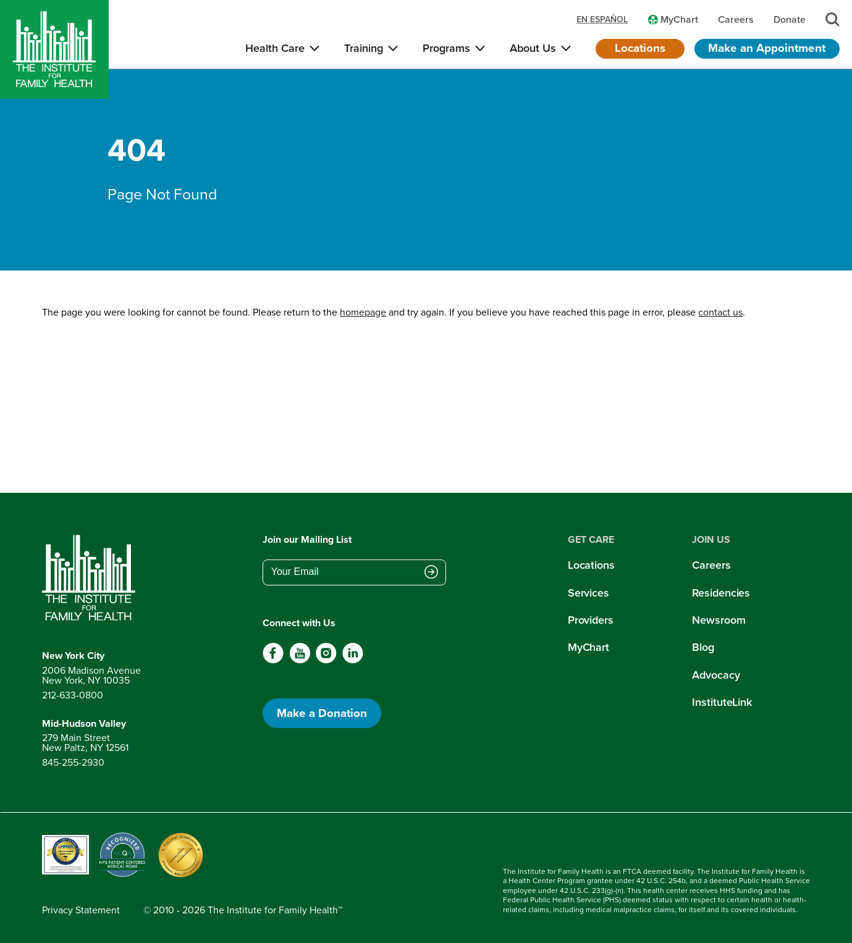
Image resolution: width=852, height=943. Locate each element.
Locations (640, 48)
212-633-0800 (72, 695)
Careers (711, 565)
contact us (720, 312)
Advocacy (716, 675)
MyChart (588, 647)
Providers (591, 620)
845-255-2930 (73, 762)
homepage (363, 312)
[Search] (832, 19)
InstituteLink (722, 702)
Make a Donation (322, 713)
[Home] (54, 49)
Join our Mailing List (307, 539)
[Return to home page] (91, 578)
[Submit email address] (431, 573)
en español (602, 19)
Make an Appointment (766, 48)
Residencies (721, 593)
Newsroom (718, 620)
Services (588, 593)
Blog (703, 647)
